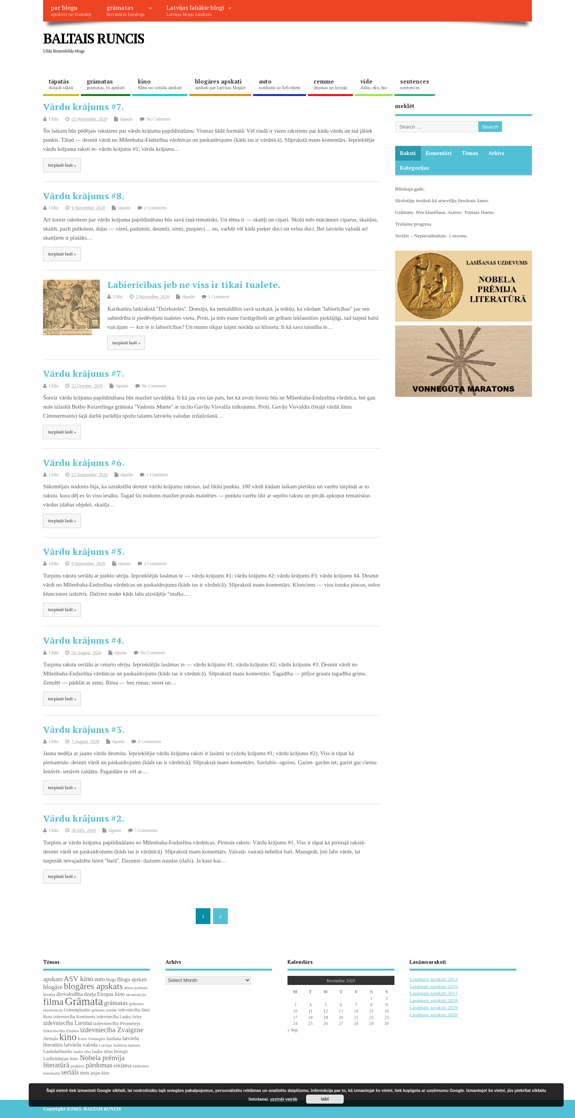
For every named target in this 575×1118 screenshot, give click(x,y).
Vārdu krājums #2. (83, 818)
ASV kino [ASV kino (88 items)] (78, 979)
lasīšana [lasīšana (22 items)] (114, 1038)
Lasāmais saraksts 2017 (434, 993)
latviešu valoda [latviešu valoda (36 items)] (80, 1045)
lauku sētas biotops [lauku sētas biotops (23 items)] (110, 1051)
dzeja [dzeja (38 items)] (90, 994)
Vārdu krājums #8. (83, 196)
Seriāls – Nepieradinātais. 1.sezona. (431, 235)
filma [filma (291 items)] (53, 1001)
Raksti (408, 153)
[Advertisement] (388, 45)
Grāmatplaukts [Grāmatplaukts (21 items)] (77, 1010)
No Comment (158, 119)
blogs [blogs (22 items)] (111, 979)
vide (373, 83)
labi (325, 1099)
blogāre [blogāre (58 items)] (53, 987)
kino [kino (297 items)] (68, 1036)
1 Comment (218, 296)
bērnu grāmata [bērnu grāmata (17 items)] (136, 987)
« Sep (293, 1030)
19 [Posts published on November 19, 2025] (325, 1017)
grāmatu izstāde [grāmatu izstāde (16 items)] (104, 1010)
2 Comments (155, 208)
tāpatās (61, 83)
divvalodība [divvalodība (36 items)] (69, 994)
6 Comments (149, 741)
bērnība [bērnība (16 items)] (49, 995)
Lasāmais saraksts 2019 (434, 1007)
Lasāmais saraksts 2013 (434, 979)
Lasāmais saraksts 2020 (434, 1014)
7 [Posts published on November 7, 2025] (356, 1004)
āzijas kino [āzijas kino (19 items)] (99, 1073)
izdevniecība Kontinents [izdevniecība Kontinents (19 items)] (74, 1016)
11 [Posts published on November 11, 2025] (310, 1011)
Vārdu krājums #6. (83, 463)
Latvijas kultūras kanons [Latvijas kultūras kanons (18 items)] (119, 1045)
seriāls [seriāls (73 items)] (70, 1072)
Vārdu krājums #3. (83, 729)
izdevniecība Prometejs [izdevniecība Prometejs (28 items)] (116, 1023)
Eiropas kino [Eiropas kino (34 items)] (111, 994)
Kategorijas (414, 167)
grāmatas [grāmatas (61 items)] (116, 1003)
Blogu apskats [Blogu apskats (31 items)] (132, 979)
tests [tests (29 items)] (84, 1073)
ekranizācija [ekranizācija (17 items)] (136, 994)
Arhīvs (496, 153)
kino (160, 83)
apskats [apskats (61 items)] (52, 979)
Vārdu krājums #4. (83, 640)
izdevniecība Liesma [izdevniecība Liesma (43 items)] (67, 1023)
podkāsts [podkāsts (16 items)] (77, 1066)
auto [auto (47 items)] (99, 979)
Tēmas (470, 153)
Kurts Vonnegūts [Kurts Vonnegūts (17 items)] (91, 1038)
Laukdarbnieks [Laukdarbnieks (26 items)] (58, 1051)
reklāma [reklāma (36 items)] (123, 1065)
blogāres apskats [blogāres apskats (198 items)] (93, 986)
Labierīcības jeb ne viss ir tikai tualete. (193, 285)
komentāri (438, 153)
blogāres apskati (220, 83)
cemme (330, 83)
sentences (414, 83)
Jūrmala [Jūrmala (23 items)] (50, 1038)
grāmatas (126, 10)
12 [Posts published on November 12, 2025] (325, 1011)
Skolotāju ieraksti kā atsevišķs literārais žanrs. (442, 200)
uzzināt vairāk (283, 1099)
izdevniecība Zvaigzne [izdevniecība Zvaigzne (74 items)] (112, 1030)
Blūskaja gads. (410, 189)
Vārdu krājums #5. (83, 551)
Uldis (54, 119)
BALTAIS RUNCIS (93, 38)
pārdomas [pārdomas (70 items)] (99, 1065)
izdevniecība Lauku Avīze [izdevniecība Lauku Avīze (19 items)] (118, 1016)
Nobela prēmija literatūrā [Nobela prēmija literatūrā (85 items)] (84, 1061)
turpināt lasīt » (62, 165)
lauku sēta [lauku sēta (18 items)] (82, 1051)
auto (279, 83)
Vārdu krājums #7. (83, 107)
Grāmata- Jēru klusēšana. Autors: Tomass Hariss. (445, 212)
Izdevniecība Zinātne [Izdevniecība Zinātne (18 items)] (61, 1030)
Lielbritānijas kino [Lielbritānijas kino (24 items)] (61, 1058)
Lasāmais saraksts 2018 (434, 1000)
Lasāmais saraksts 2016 (434, 986)
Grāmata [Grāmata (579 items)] (84, 1001)
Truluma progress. (414, 224)
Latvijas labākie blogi (195, 10)
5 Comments (146, 830)
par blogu (71, 10)
